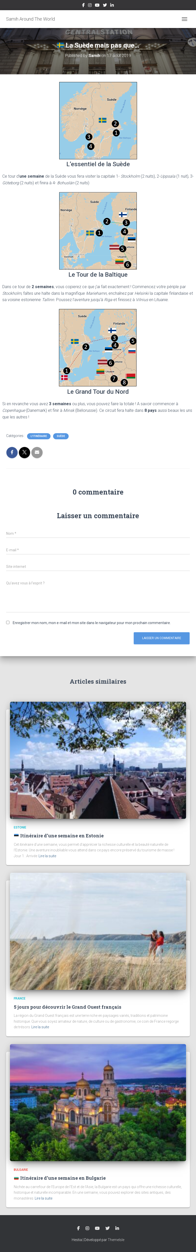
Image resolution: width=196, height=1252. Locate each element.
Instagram (90, 6)
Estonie (20, 827)
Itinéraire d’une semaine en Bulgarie (59, 1178)
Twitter (105, 6)
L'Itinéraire (39, 436)
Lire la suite (47, 856)
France (20, 998)
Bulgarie (21, 1170)
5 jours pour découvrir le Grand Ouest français (67, 1007)
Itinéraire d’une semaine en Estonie (58, 836)
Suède (61, 436)
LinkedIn (112, 6)
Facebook (83, 6)
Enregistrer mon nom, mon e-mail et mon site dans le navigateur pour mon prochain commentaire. (92, 623)
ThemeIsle (116, 1240)
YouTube (97, 6)
